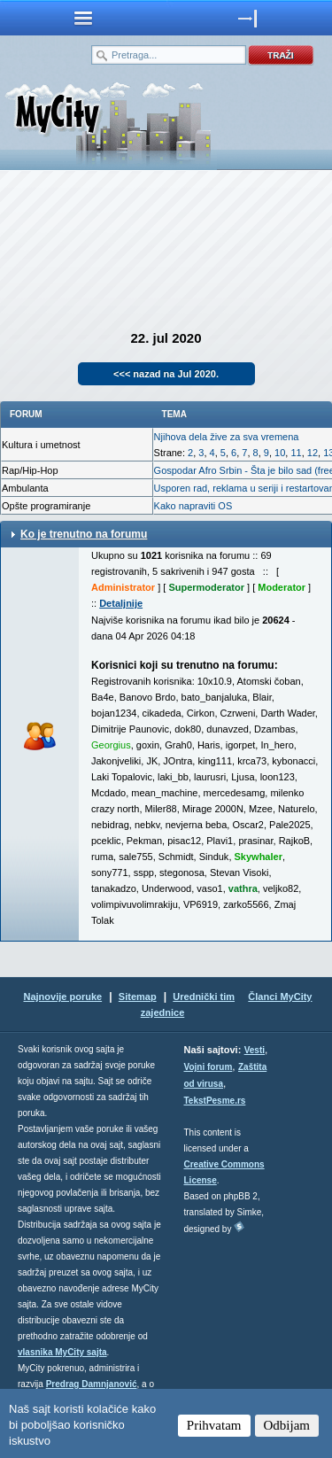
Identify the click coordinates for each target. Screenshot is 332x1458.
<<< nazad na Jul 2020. (166, 373)
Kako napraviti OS (193, 505)
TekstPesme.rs (215, 1100)
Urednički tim (204, 996)
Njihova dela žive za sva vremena (226, 436)
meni (83, 17)
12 (312, 452)
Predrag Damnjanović (91, 1384)
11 (295, 452)
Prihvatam (214, 1425)
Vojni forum (208, 1067)
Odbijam (287, 1425)
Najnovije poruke (62, 996)
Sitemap (138, 996)
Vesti (254, 1050)
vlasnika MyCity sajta (62, 1352)
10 (279, 452)
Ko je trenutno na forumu (83, 534)
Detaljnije (121, 603)
